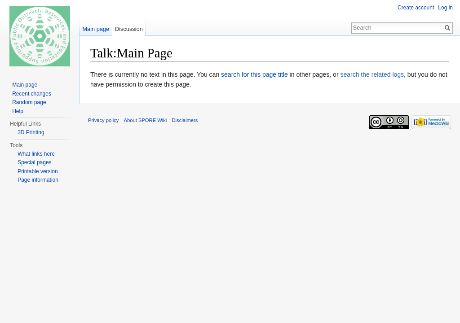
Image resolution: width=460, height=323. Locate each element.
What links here (36, 154)
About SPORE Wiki (145, 120)
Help (17, 111)
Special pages (34, 162)
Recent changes (31, 94)
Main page (95, 29)
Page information (38, 180)
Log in (445, 7)
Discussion (129, 29)
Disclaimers (185, 120)
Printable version (38, 171)
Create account (416, 7)
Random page (29, 102)
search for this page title (254, 74)
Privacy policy (103, 120)
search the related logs (372, 74)
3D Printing (31, 132)
